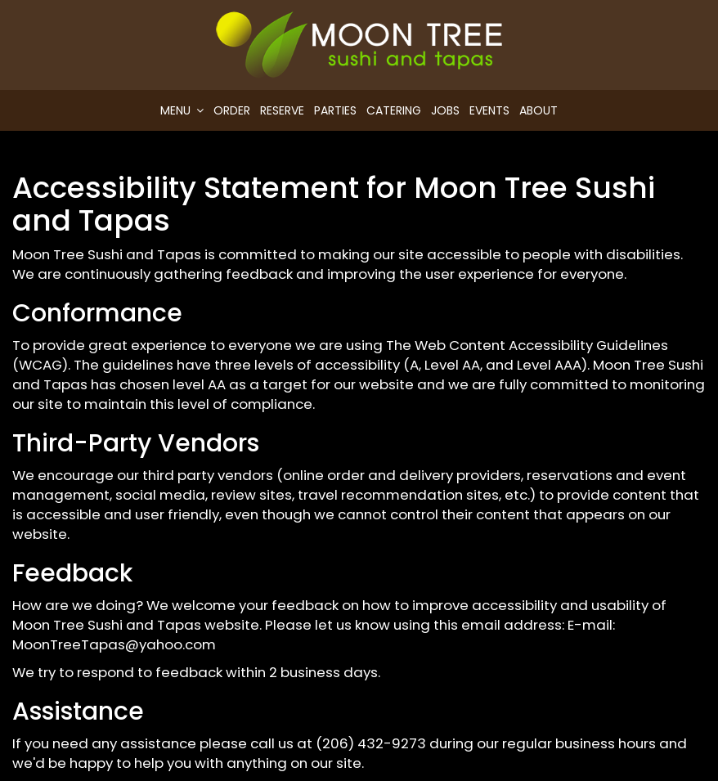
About (538, 110)
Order (231, 110)
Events (489, 110)
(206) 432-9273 (371, 743)
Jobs (445, 110)
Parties (335, 110)
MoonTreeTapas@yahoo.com (114, 644)
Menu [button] (182, 110)
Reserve (282, 110)
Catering (393, 110)
